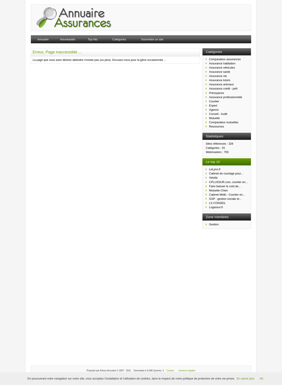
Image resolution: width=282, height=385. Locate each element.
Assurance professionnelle (225, 97)
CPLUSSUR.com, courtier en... (228, 182)
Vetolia (213, 177)
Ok (261, 378)
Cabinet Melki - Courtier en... (227, 194)
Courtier (214, 101)
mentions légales (186, 370)
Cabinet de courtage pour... (226, 173)
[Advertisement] (226, 295)
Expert (213, 105)
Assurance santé (219, 71)
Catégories (119, 39)
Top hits (92, 39)
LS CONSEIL (217, 203)
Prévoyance (216, 93)
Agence (214, 109)
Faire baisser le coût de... (225, 186)
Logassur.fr (216, 207)
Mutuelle (214, 118)
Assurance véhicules (222, 67)
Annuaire (42, 39)
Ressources (216, 126)
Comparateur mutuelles (223, 122)
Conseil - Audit (218, 114)
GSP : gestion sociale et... (225, 198)
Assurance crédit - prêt (223, 88)
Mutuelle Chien (218, 190)
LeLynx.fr (215, 169)
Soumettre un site (152, 39)
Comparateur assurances (225, 59)
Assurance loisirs (219, 80)
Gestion (214, 224)
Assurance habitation (222, 63)
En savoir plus (245, 378)
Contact (170, 370)
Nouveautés (67, 39)
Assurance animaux (221, 84)
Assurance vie (218, 76)
